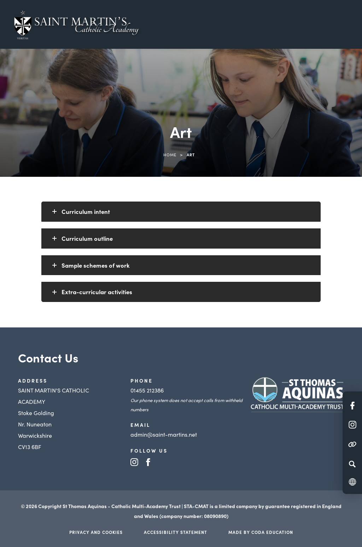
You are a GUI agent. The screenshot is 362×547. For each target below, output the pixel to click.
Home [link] (169, 154)
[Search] (352, 464)
